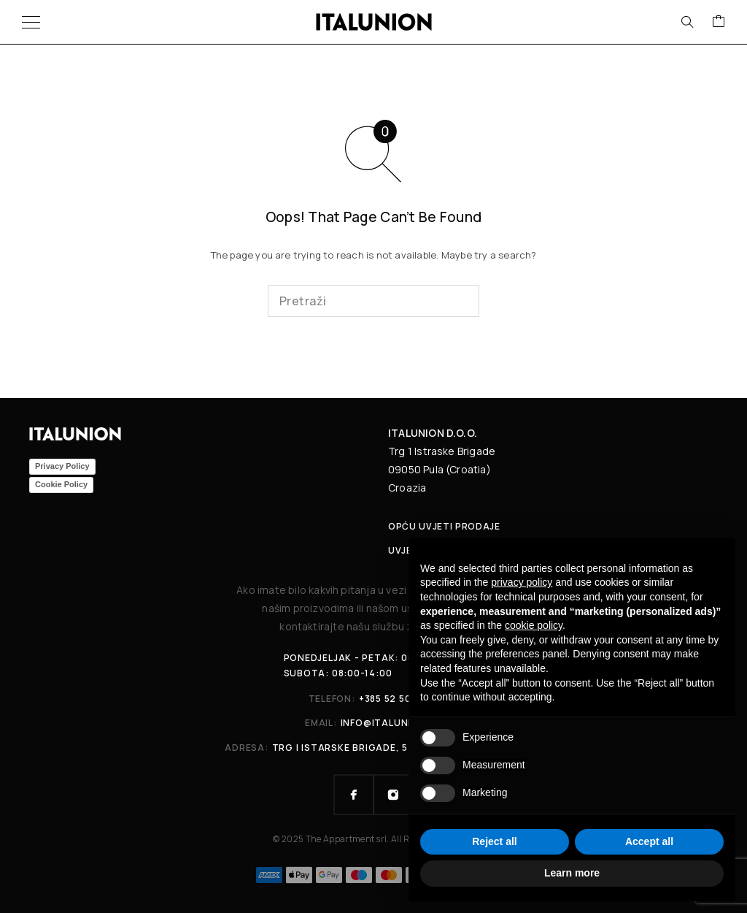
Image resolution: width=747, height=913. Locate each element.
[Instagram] (393, 794)
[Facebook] (354, 794)
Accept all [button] (649, 841)
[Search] (687, 21)
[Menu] (31, 22)
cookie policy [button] (533, 625)
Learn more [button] (572, 873)
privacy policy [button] (521, 582)
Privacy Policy (62, 466)
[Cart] (718, 22)
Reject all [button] (494, 841)
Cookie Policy (61, 484)
